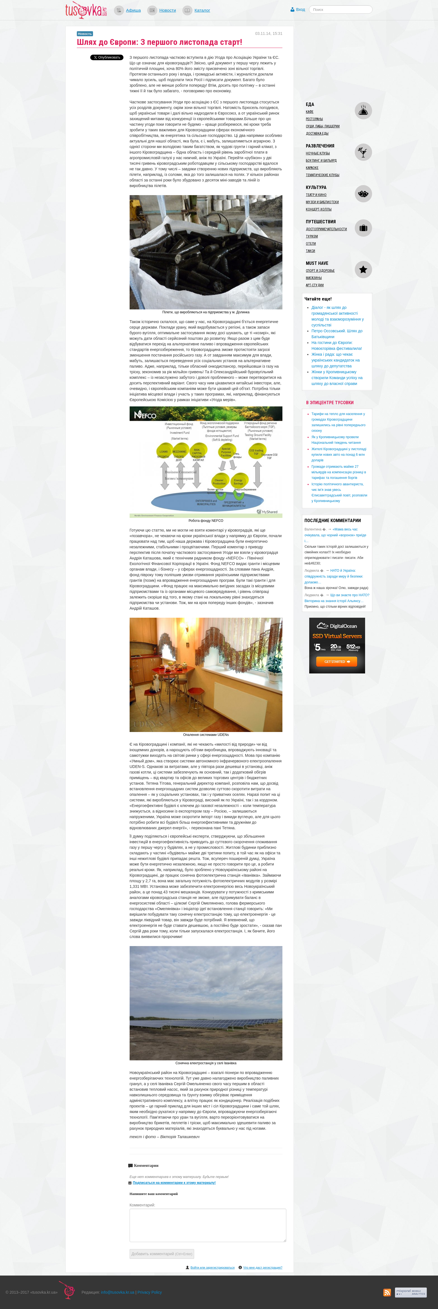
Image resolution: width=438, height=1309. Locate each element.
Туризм (312, 236)
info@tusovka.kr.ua (117, 1292)
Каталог (202, 10)
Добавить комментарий (162, 1254)
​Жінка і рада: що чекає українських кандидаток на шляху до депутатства (335, 360)
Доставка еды (317, 133)
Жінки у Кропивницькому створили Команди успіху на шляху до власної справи (337, 378)
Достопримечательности (326, 229)
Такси (310, 251)
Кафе (309, 112)
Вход (300, 9)
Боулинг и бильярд (321, 161)
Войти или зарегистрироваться (213, 1267)
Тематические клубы (322, 175)
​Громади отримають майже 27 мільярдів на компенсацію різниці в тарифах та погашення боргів (338, 472)
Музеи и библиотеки (322, 202)
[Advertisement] (343, 61)
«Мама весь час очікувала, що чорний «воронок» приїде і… (335, 535)
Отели (311, 244)
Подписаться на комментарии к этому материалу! (174, 1183)
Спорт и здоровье (320, 271)
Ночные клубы (318, 153)
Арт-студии (315, 285)
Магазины (314, 278)
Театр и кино (316, 195)
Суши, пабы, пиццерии (323, 126)
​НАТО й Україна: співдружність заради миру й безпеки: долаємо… (333, 576)
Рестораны (314, 119)
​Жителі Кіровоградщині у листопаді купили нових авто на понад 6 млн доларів (338, 454)
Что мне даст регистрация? (262, 1267)
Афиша (133, 10)
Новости (167, 10)
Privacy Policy (149, 1292)
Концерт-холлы (319, 209)
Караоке (312, 168)
